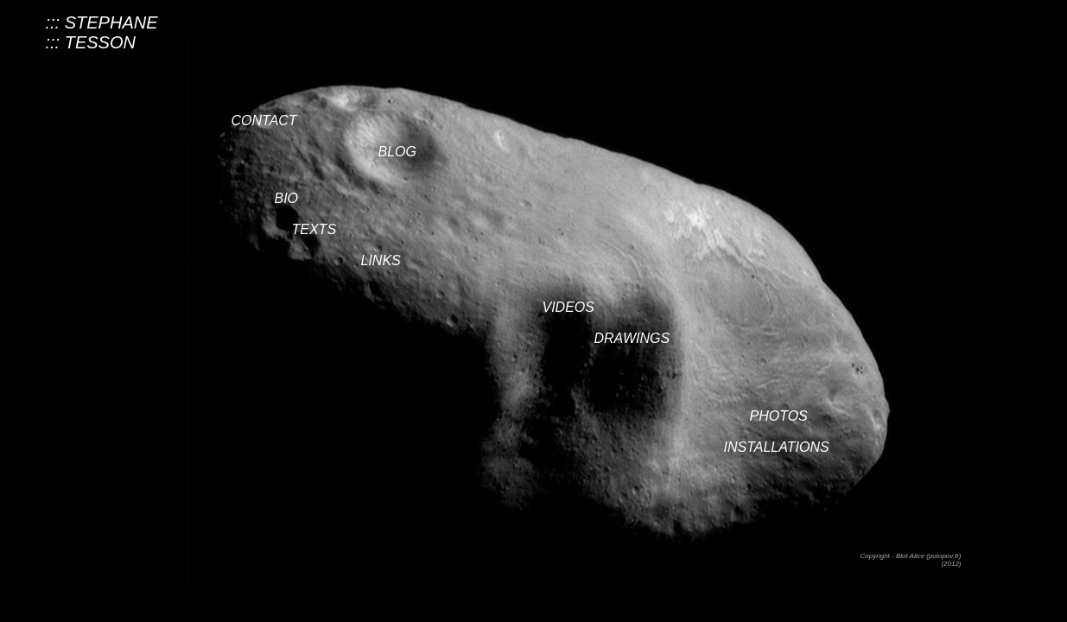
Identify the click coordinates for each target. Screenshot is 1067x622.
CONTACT (264, 120)
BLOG (397, 151)
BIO (287, 198)
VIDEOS (568, 307)
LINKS (381, 260)
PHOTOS (779, 416)
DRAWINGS (632, 338)
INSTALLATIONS (776, 447)
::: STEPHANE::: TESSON (102, 32)
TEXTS (314, 229)
